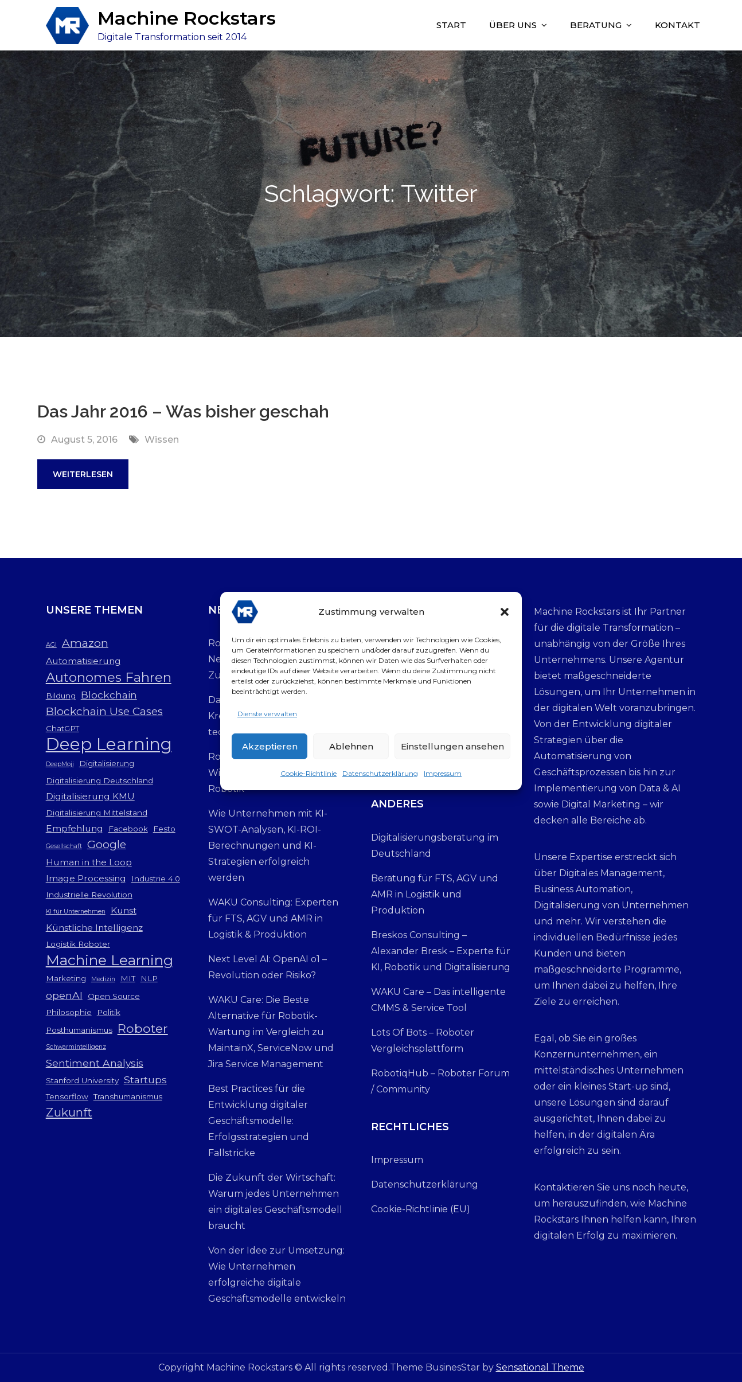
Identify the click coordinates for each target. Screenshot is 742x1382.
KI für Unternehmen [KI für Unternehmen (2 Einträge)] (76, 911)
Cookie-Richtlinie (308, 776)
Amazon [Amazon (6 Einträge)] (85, 643)
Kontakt (677, 24)
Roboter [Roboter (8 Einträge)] (143, 1028)
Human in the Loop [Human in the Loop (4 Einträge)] (89, 862)
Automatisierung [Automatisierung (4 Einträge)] (83, 660)
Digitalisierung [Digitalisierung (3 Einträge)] (106, 763)
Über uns (513, 24)
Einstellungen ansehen (452, 749)
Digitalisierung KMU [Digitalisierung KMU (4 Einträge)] (90, 796)
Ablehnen (351, 749)
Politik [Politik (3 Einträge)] (108, 1012)
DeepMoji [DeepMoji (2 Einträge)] (60, 764)
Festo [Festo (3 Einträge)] (164, 828)
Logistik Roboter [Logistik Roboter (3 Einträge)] (78, 943)
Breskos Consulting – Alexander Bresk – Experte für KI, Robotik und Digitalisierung (440, 951)
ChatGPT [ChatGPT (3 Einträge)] (62, 728)
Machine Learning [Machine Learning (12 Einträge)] (109, 960)
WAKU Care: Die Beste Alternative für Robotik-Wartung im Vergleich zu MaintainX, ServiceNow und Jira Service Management (271, 1031)
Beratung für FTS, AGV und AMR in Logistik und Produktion (434, 894)
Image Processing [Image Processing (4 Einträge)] (86, 878)
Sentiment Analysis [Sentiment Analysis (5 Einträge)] (94, 1063)
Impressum (443, 776)
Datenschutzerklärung (380, 776)
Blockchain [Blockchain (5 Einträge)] (109, 695)
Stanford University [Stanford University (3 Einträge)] (82, 1080)
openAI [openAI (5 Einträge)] (64, 995)
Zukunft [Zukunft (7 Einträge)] (69, 1112)
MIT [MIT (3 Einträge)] (127, 978)
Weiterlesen (83, 474)
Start (451, 24)
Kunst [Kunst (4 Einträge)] (123, 910)
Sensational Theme (540, 1367)
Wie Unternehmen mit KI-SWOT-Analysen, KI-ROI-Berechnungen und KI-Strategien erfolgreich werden (267, 845)
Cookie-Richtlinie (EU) (420, 1209)
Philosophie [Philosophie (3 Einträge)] (69, 1012)
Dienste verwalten (267, 716)
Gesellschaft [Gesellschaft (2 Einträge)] (64, 846)
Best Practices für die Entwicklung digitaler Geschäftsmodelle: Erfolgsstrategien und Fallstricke (258, 1120)
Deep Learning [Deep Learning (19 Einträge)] (109, 744)
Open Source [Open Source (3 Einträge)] (114, 996)
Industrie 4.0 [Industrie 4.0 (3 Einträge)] (155, 878)
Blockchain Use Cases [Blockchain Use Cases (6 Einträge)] (104, 711)
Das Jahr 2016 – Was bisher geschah (183, 411)
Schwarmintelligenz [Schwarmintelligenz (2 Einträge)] (76, 1047)
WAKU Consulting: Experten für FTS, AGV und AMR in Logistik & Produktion (273, 918)
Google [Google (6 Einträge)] (106, 844)
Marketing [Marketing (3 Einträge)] (66, 978)
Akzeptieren (270, 749)
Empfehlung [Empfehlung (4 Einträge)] (74, 828)
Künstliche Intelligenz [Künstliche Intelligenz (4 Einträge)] (94, 927)
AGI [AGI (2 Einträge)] (51, 645)
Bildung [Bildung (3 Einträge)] (61, 695)
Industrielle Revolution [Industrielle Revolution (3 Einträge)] (89, 894)
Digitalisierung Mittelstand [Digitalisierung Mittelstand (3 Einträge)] (96, 812)
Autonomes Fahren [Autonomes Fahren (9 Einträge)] (108, 677)
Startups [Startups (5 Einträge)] (145, 1079)
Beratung (596, 24)
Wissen (162, 439)
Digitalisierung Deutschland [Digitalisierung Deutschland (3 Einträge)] (99, 780)
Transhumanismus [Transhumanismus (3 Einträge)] (127, 1096)
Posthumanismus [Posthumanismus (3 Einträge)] (79, 1029)
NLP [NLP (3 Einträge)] (149, 978)
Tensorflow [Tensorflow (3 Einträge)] (67, 1096)
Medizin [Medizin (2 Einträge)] (103, 979)
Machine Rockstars (186, 18)
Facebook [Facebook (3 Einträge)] (128, 828)
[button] (504, 614)
